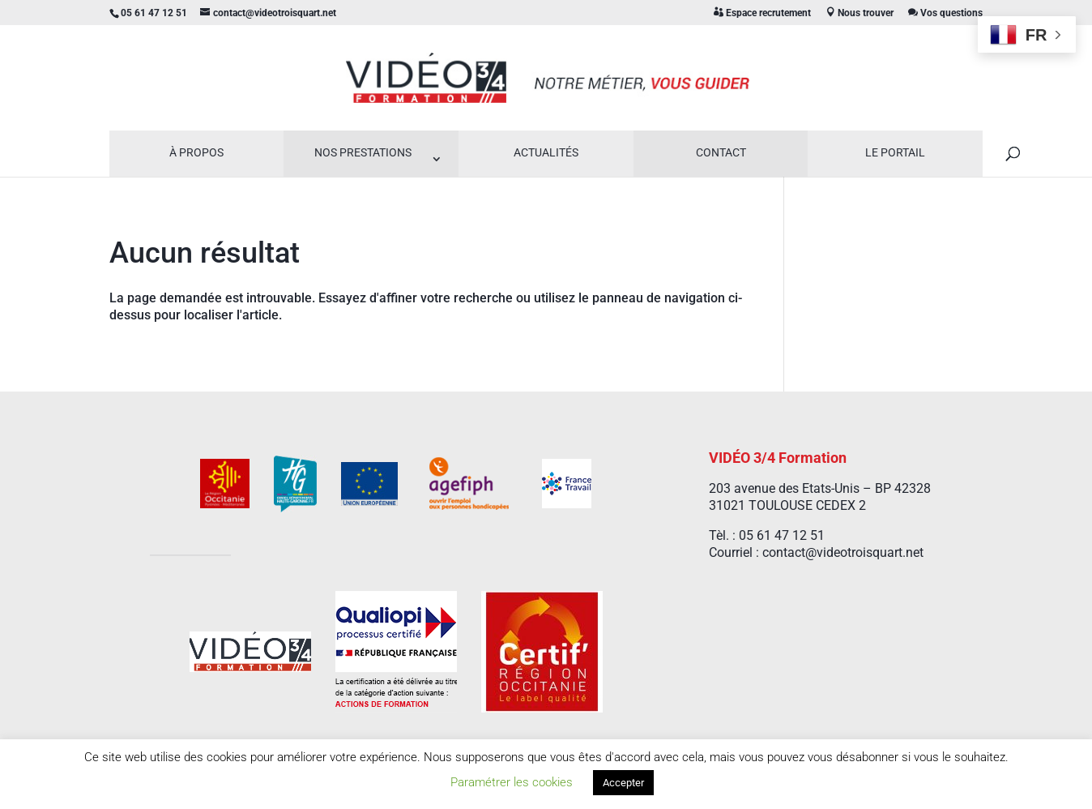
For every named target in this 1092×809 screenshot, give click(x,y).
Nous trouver (859, 13)
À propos (196, 152)
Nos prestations (363, 152)
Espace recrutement (762, 13)
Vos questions (945, 13)
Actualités (546, 152)
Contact (721, 152)
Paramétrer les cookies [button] (511, 782)
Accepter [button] (623, 783)
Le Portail (895, 152)
